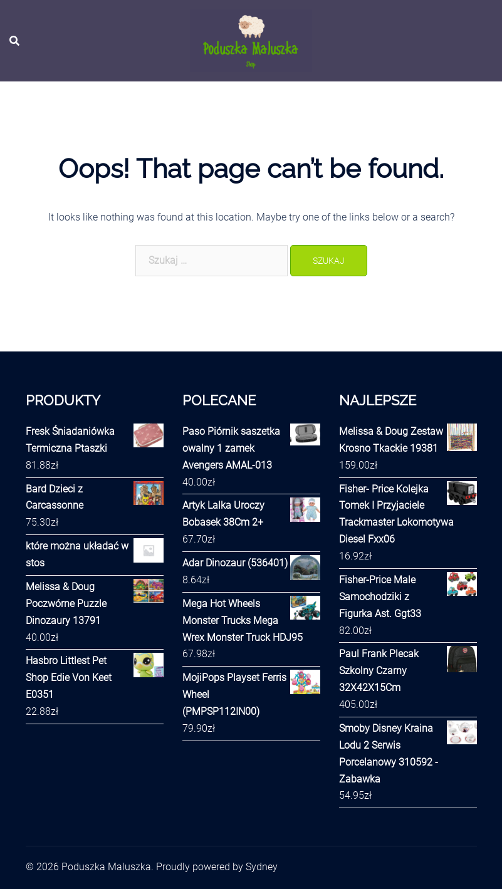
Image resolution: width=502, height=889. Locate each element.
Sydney (262, 867)
